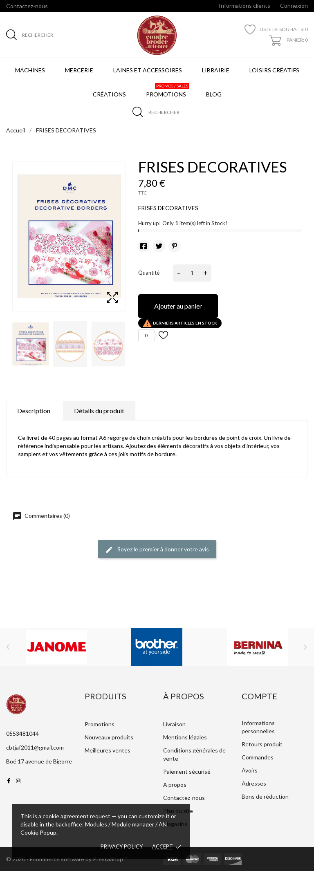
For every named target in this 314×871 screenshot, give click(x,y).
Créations (109, 94)
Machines (30, 70)
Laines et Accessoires (147, 70)
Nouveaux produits (109, 737)
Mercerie (79, 70)
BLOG (215, 90)
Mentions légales (185, 737)
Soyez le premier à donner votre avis (157, 550)
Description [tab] (33, 410)
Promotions (167, 90)
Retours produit (262, 744)
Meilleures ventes (107, 750)
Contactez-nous (27, 5)
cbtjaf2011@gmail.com (35, 747)
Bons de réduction (265, 796)
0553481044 (22, 733)
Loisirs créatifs (274, 70)
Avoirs (250, 770)
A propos (174, 784)
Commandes (258, 757)
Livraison (174, 724)
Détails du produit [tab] (99, 410)
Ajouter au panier (178, 306)
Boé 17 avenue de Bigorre (39, 761)
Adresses (254, 783)
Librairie (215, 70)
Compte (259, 696)
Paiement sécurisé (187, 771)
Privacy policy (122, 846)
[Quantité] (192, 273)
